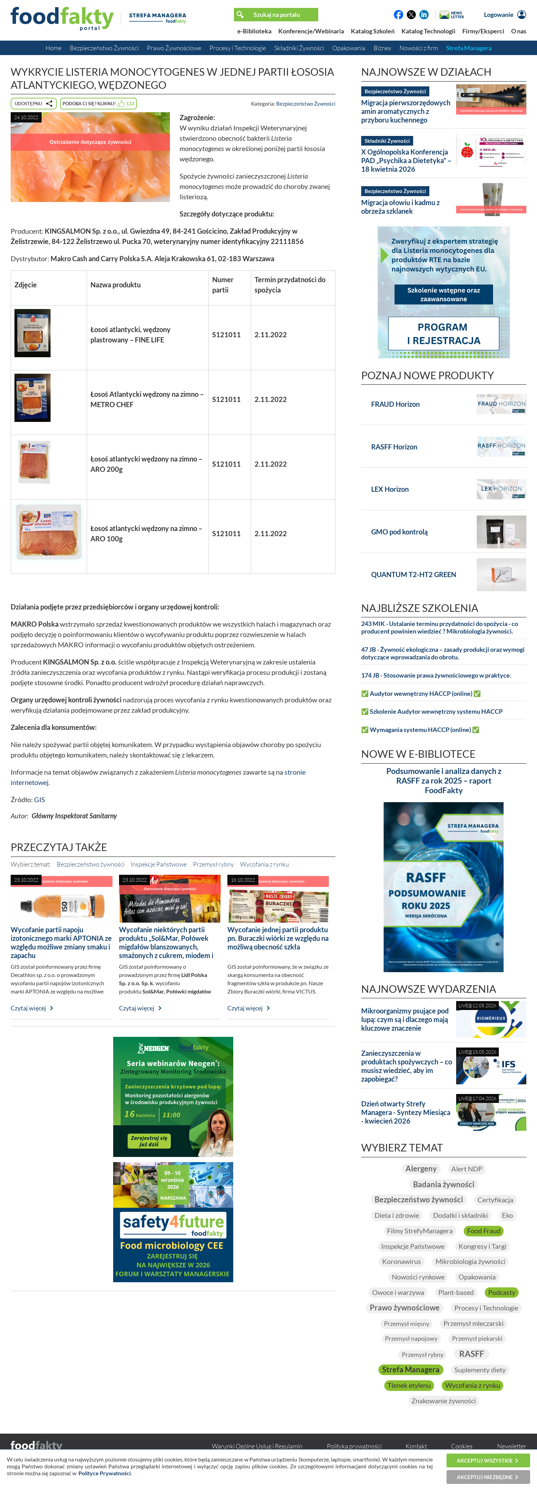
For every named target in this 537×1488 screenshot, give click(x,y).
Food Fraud (484, 1231)
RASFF (471, 1355)
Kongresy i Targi (482, 1247)
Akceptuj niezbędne (485, 1477)
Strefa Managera (469, 48)
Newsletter (511, 1448)
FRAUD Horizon (395, 404)
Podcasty (501, 1293)
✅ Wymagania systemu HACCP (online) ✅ (420, 729)
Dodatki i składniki (460, 1216)
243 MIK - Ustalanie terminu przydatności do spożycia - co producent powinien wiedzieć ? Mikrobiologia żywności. (439, 627)
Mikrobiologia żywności (470, 1262)
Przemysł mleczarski (473, 1324)
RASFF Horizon (394, 447)
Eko (507, 1216)
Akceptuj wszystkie (485, 1460)
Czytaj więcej (28, 1008)
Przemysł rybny (213, 864)
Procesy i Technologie (238, 48)
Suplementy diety (480, 1371)
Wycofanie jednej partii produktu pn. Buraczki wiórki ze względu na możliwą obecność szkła (278, 938)
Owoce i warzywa (398, 1293)
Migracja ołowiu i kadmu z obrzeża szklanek (400, 206)
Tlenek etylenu (409, 1387)
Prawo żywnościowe (405, 1309)
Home (53, 48)
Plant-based (456, 1293)
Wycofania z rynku (264, 864)
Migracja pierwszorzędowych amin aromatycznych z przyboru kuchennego (405, 111)
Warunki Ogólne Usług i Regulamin (257, 1448)
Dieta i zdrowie (396, 1216)
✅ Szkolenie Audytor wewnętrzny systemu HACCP (432, 711)
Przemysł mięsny (406, 1325)
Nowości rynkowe (417, 1278)
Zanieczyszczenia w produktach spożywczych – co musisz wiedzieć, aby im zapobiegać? (406, 1066)
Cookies (462, 1448)
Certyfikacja (495, 1200)
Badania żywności (443, 1184)
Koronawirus (401, 1262)
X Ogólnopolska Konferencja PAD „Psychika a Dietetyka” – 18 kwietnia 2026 (406, 160)
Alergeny (421, 1168)
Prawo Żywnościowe (174, 48)
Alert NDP (466, 1169)
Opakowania (348, 48)
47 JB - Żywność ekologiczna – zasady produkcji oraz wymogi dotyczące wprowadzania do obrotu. (443, 653)
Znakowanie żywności (443, 1402)
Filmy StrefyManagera (420, 1231)
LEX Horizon (390, 489)
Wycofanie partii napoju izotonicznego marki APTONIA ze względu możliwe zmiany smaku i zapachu (61, 942)
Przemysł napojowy (411, 1339)
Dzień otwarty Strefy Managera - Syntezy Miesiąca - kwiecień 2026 (405, 1112)
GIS (39, 799)
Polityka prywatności (354, 1448)
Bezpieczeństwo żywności (91, 864)
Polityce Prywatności (104, 1473)
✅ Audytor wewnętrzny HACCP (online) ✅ (421, 693)
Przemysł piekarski (477, 1339)
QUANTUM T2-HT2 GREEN (413, 574)
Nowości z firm (418, 48)
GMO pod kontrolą (399, 532)
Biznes (382, 48)
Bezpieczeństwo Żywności (104, 48)
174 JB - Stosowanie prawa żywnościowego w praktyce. (436, 675)
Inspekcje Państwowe (159, 864)
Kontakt (416, 1448)
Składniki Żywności (299, 48)
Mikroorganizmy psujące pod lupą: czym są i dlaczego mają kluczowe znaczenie (405, 1019)
